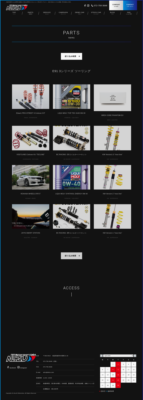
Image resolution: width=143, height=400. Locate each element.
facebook (11, 368)
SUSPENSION (33, 117)
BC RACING (67, 159)
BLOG (112, 14)
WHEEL (34, 198)
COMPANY (116, 5)
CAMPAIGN (63, 14)
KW (108, 159)
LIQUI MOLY (75, 117)
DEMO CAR (80, 14)
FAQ (129, 14)
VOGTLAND (35, 159)
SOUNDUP (34, 237)
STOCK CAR (96, 14)
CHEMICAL (67, 117)
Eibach (26, 117)
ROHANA (28, 198)
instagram (22, 368)
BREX (109, 120)
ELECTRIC (115, 120)
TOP (14, 14)
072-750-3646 (100, 5)
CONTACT (130, 5)
